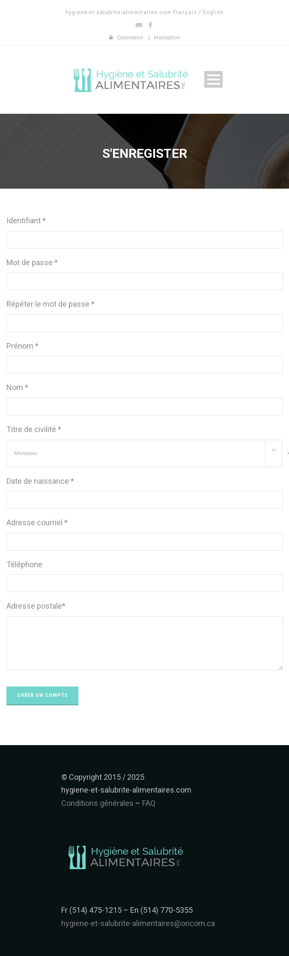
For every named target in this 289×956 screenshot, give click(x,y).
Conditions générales (97, 803)
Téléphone (24, 564)
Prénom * (22, 345)
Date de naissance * (40, 481)
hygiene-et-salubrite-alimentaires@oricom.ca (138, 923)
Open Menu (213, 79)
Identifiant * (26, 220)
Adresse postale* (36, 605)
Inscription (167, 37)
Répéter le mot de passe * (50, 303)
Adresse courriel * (37, 522)
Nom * (17, 387)
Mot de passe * (32, 262)
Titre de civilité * (33, 429)
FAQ (148, 803)
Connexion (130, 37)
